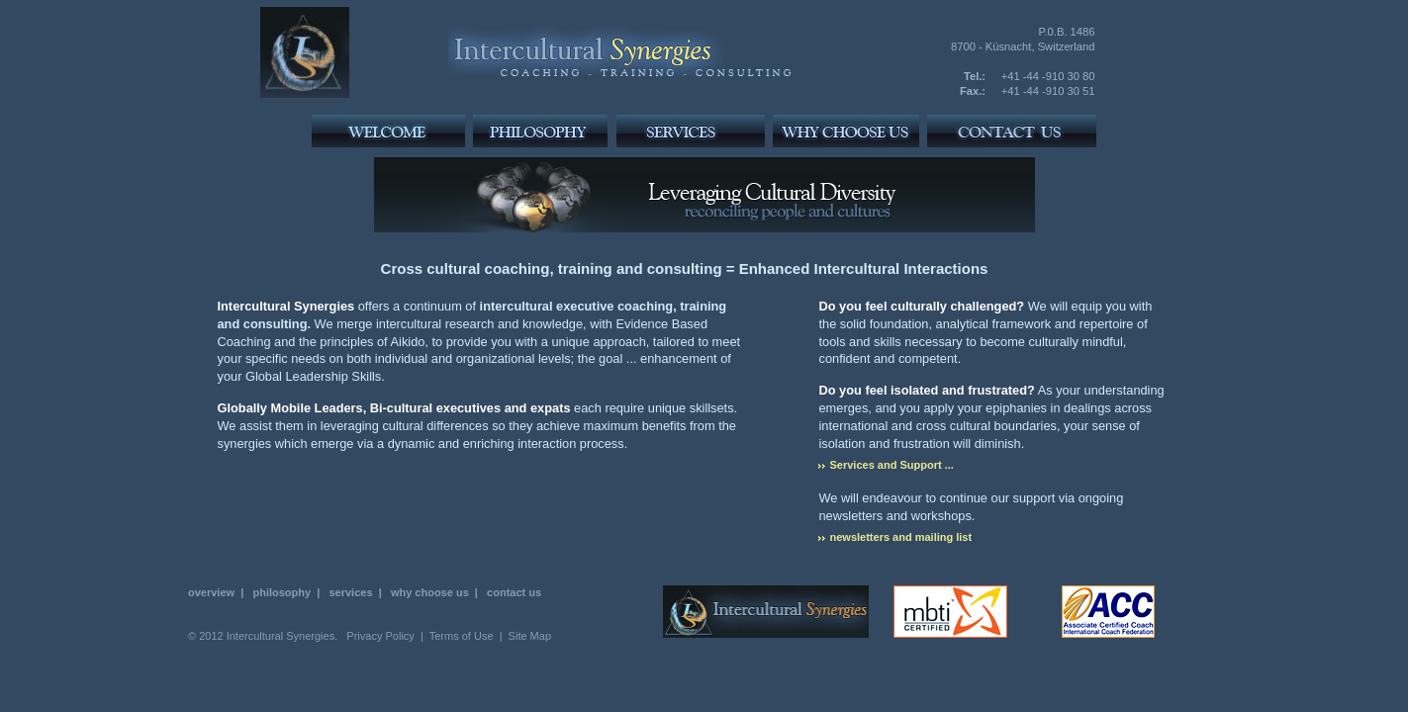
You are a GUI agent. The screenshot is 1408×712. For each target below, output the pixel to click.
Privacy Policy (380, 636)
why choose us (430, 592)
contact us (514, 592)
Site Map (530, 636)
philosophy (281, 592)
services (350, 592)
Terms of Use (461, 636)
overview (211, 592)
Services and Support (886, 465)
